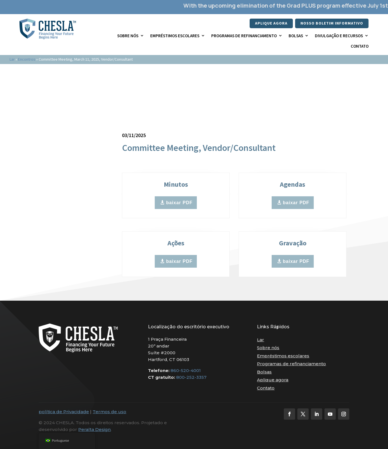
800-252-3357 (191, 377)
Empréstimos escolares (174, 35)
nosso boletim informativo (331, 23)
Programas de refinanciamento (244, 35)
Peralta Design (94, 429)
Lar (12, 59)
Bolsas (296, 35)
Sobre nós (127, 35)
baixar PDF (179, 202)
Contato (360, 46)
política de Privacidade (64, 411)
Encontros (26, 59)
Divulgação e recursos (339, 35)
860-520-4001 (186, 370)
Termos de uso (109, 411)
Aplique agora (271, 23)
